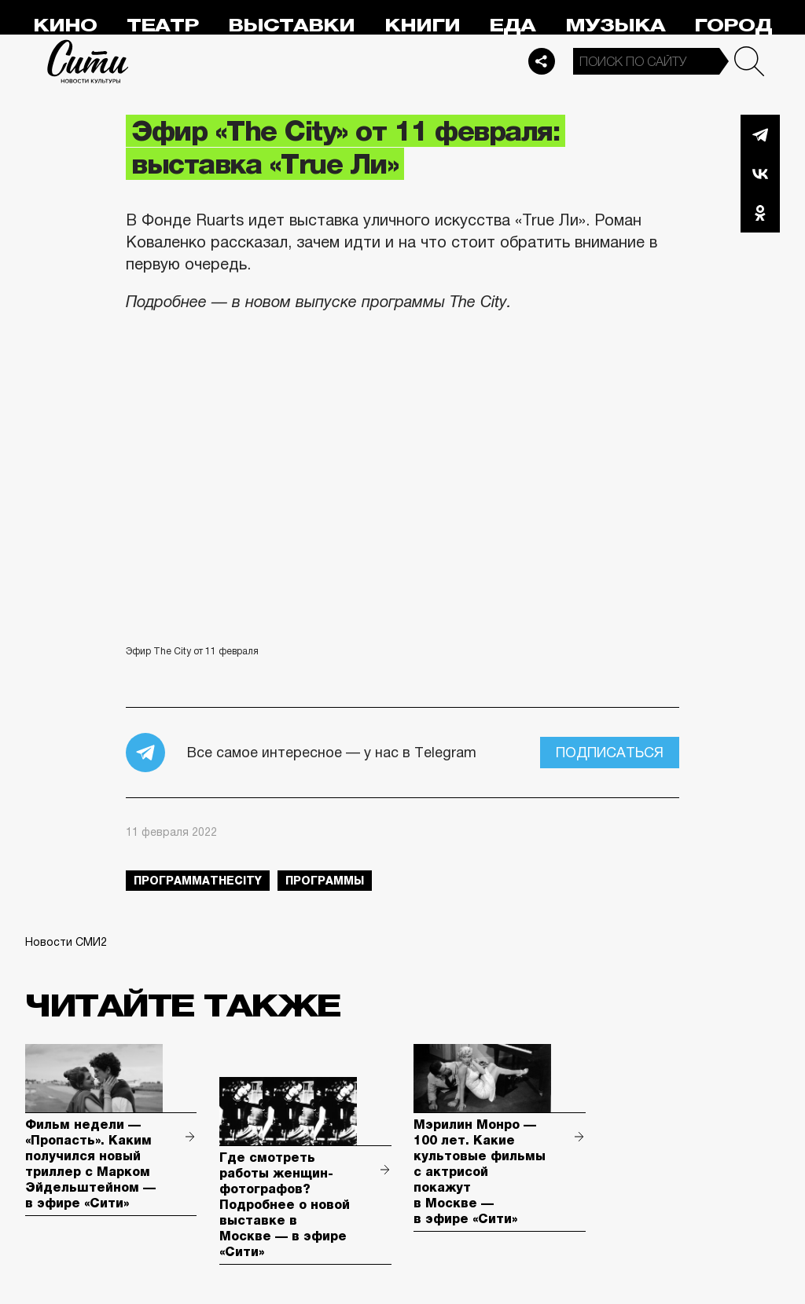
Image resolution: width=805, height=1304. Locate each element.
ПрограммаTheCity (198, 880)
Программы (324, 880)
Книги (422, 25)
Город (733, 25)
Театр (163, 25)
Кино (65, 25)
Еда (512, 25)
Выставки (291, 25)
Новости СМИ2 (66, 942)
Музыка (615, 25)
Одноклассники (760, 213)
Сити (88, 61)
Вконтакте (760, 173)
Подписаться (609, 752)
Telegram (760, 134)
